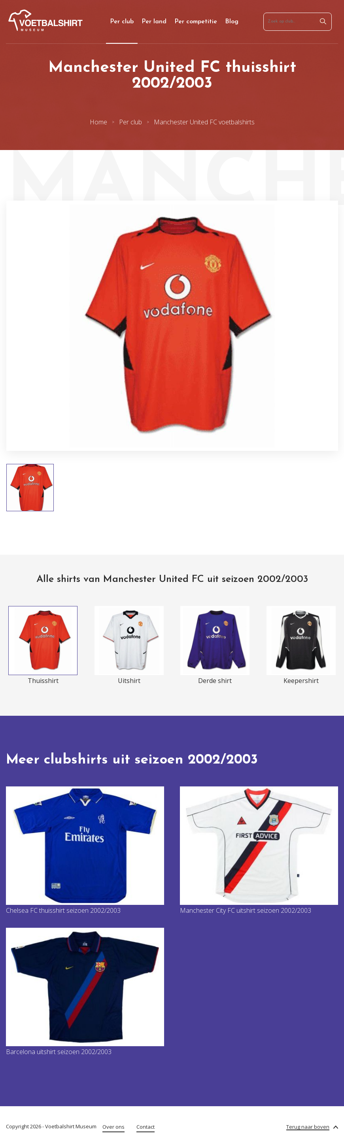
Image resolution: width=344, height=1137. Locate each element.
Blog (231, 22)
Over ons (113, 1126)
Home (98, 122)
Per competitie (195, 22)
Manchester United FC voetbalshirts (204, 122)
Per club (122, 22)
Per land (154, 22)
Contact (145, 1126)
